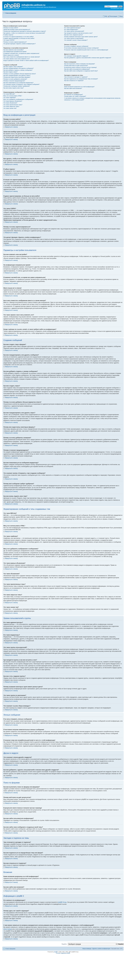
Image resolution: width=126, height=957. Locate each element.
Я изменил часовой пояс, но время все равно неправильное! (21, 53)
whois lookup (7, 929)
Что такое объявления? (10, 103)
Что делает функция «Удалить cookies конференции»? (19, 43)
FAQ (106, 16)
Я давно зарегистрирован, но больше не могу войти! (18, 38)
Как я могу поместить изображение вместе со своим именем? (21, 57)
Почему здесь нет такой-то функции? (75, 96)
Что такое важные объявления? (12, 101)
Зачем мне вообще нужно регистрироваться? (16, 29)
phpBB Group (62, 902)
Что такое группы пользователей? (74, 31)
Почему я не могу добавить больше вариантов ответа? (19, 73)
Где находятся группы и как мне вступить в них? (78, 33)
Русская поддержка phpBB (63, 953)
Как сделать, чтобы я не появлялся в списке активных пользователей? (24, 33)
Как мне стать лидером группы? (73, 34)
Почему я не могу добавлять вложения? (15, 79)
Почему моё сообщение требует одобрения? (16, 86)
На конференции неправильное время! (14, 51)
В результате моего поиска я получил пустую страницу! (80, 67)
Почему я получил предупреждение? (14, 80)
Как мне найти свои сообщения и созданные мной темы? (81, 71)
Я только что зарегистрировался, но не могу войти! (18, 36)
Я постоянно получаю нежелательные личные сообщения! (81, 48)
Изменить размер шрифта (121, 13)
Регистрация (113, 16)
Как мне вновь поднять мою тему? (13, 88)
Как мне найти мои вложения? (73, 88)
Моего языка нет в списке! (11, 55)
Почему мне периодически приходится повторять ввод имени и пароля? (24, 31)
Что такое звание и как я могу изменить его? (16, 58)
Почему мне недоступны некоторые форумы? (16, 77)
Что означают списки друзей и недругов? (76, 56)
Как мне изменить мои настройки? (13, 49)
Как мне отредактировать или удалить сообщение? (18, 68)
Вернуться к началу (11, 127)
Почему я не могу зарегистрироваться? (15, 42)
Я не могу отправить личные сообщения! (76, 46)
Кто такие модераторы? (71, 29)
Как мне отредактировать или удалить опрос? (16, 75)
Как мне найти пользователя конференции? (77, 69)
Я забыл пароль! (8, 34)
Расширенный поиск (117, 8)
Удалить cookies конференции (101, 948)
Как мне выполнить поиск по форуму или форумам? (79, 63)
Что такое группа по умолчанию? (74, 38)
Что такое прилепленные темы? (12, 104)
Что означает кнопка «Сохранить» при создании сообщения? (21, 84)
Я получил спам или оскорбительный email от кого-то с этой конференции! (86, 49)
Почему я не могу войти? (10, 27)
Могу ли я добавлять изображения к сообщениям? (18, 99)
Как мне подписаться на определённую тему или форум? (81, 78)
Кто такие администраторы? (72, 27)
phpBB (55, 951)
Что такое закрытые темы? (11, 106)
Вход (121, 16)
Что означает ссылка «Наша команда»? (76, 40)
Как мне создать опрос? (10, 72)
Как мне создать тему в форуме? (13, 66)
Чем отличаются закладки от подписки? (76, 77)
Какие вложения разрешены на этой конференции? (79, 86)
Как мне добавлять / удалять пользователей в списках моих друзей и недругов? (87, 57)
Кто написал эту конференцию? (73, 94)
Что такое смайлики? (9, 97)
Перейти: (64, 944)
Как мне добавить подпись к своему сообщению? (17, 70)
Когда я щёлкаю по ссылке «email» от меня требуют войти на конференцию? (26, 60)
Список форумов (10, 13)
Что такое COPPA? (9, 40)
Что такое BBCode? (9, 94)
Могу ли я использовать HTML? (12, 95)
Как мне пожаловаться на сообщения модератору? (18, 82)
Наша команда (86, 948)
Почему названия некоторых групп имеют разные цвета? (81, 36)
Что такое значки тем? (10, 108)
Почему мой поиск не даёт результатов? (76, 65)
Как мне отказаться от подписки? (74, 80)
